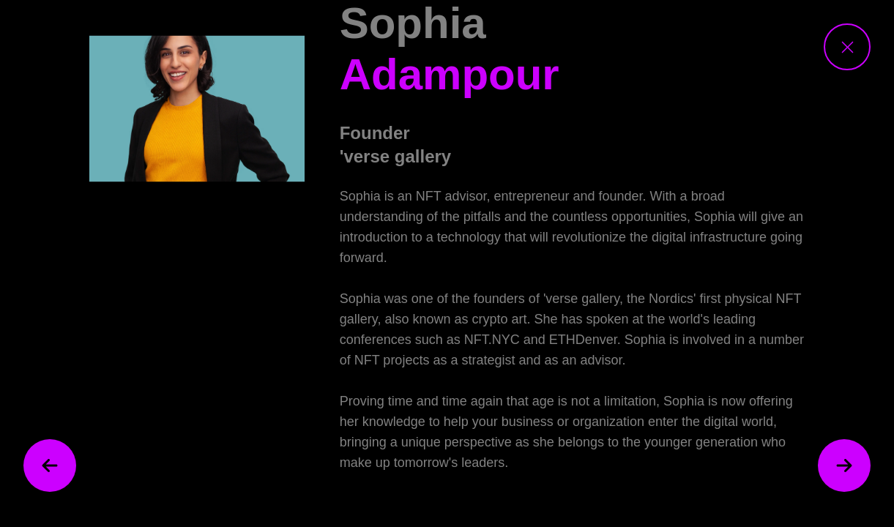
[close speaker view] (847, 46)
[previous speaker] (49, 465)
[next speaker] (844, 465)
